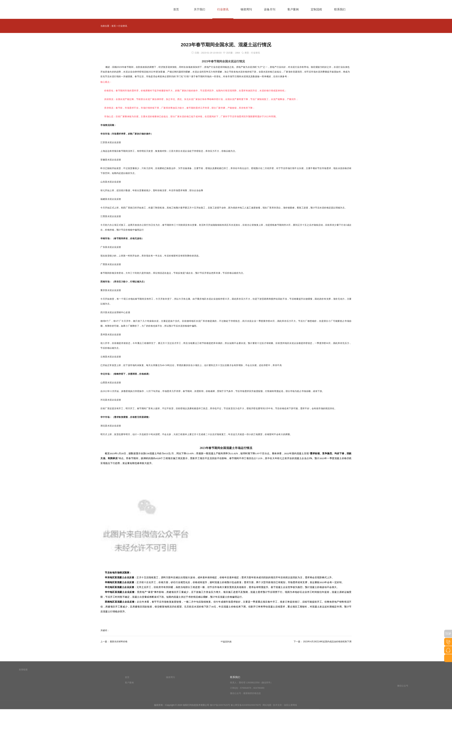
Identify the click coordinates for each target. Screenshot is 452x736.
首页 (113, 26)
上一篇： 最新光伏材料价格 (113, 641)
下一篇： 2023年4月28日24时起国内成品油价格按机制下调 (322, 641)
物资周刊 (170, 706)
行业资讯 (122, 26)
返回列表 (226, 641)
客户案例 (129, 712)
